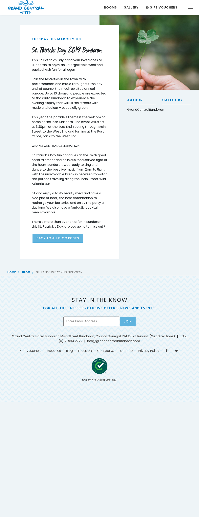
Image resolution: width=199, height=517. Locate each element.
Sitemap (127, 351)
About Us (50, 351)
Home (11, 272)
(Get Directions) (162, 336)
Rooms (110, 7)
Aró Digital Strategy (104, 382)
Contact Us (106, 351)
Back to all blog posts (57, 238)
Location (83, 351)
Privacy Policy (151, 351)
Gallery (131, 7)
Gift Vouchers (161, 7)
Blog (26, 272)
